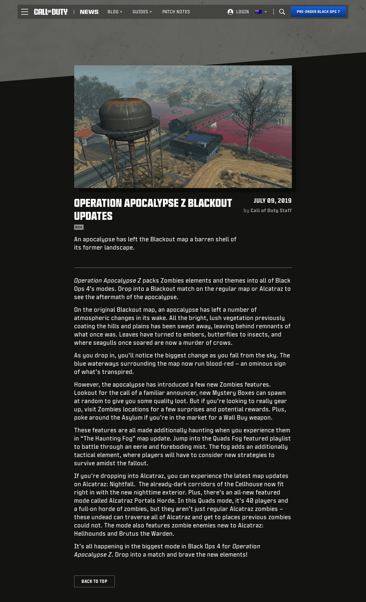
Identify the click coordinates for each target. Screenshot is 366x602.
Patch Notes (176, 11)
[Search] (282, 12)
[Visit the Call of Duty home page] (51, 12)
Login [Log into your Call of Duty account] (242, 11)
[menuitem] (115, 12)
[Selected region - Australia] (261, 12)
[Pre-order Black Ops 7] (318, 11)
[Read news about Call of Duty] (89, 12)
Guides (142, 11)
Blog (115, 11)
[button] (25, 11)
